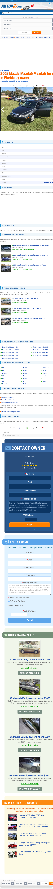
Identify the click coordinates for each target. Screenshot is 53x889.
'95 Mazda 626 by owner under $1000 (29, 736)
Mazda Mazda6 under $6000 (40, 350)
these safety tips (26, 529)
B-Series (4, 373)
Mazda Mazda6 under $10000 (10, 350)
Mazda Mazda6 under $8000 (40, 355)
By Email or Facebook (16, 601)
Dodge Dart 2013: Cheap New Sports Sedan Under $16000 (35, 843)
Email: (29, 482)
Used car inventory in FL (8, 397)
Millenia (25, 378)
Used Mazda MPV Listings (30, 706)
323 (3, 368)
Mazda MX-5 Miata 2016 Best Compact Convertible (32, 816)
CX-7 (3, 378)
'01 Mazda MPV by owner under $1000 (29, 775)
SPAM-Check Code (29, 515)
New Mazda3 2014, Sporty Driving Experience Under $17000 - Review (34, 825)
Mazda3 (25, 368)
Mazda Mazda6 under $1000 (10, 347)
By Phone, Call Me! (15, 605)
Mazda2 (4, 384)
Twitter (38, 85)
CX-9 (3, 381)
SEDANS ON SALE (29, 673)
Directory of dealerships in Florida (10, 411)
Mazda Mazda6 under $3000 (10, 355)
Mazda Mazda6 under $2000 (10, 353)
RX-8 (44, 378)
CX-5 (3, 376)
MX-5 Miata (46, 368)
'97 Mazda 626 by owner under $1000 (29, 659)
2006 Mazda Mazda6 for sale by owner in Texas (29, 265)
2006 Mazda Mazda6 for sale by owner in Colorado (30, 255)
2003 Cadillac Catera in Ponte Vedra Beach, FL (29, 318)
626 (3, 370)
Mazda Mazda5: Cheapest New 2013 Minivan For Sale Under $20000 (35, 834)
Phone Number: (29, 491)
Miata (24, 376)
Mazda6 (25, 373)
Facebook (22, 85)
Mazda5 (25, 370)
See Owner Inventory (30, 468)
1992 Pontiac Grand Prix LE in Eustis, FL (27, 308)
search (36, 32)
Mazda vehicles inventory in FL (9, 402)
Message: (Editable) (29, 499)
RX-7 (44, 376)
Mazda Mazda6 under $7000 (40, 353)
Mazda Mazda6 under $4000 (10, 358)
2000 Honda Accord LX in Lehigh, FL (26, 298)
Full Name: (29, 474)
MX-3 (24, 384)
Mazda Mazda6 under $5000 (40, 347)
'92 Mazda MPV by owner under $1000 (29, 698)
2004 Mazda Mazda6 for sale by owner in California (31, 245)
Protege (45, 373)
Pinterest (46, 85)
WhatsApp (31, 85)
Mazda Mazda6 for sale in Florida (10, 400)
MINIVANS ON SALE (28, 711)
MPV (24, 381)
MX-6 (44, 370)
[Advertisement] (30, 135)
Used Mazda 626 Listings (29, 668)
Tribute (45, 381)
